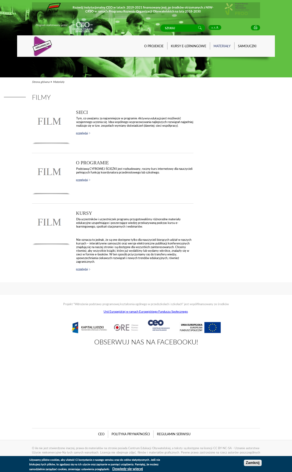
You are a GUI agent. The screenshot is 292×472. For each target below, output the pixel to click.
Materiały (58, 82)
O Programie (92, 162)
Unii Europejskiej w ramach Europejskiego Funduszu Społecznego (146, 311)
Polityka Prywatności (131, 434)
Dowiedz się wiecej (127, 469)
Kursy (84, 213)
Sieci (82, 112)
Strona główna (41, 82)
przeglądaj (82, 133)
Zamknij (253, 463)
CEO (101, 434)
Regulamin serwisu (173, 434)
